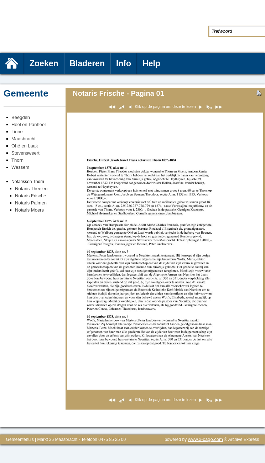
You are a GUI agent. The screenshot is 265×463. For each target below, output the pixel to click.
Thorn (17, 160)
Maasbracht (23, 138)
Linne (17, 131)
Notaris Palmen (31, 203)
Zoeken (44, 63)
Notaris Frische (30, 195)
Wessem (20, 167)
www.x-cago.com (205, 439)
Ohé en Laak (24, 146)
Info (123, 63)
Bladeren (87, 63)
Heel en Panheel (28, 124)
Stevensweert (25, 153)
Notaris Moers (29, 210)
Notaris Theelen (31, 188)
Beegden (20, 117)
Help (151, 63)
